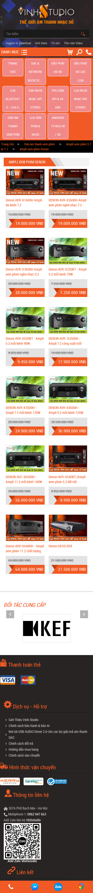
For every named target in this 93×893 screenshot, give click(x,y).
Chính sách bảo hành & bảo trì (29, 684)
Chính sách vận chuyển (24, 714)
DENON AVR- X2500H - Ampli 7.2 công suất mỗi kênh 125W (65, 302)
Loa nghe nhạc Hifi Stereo (80, 79)
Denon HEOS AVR (60, 505)
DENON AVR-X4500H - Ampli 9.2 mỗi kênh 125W (66, 369)
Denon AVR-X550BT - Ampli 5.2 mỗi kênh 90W (25, 300)
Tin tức (55, 43)
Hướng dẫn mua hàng (23, 708)
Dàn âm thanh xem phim (12, 92)
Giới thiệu (41, 43)
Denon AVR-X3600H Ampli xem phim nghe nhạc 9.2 (24, 231)
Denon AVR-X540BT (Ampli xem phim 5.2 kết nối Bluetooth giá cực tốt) (67, 441)
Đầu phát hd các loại (80, 65)
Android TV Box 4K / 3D (57, 92)
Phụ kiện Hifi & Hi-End (58, 79)
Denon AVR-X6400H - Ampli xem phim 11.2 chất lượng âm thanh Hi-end (25, 510)
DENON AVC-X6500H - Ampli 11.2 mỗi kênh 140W (24, 438)
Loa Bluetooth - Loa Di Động (12, 79)
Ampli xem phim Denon (34, 108)
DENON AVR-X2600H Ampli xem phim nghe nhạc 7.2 (67, 162)
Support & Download (18, 43)
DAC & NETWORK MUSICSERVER (35, 65)
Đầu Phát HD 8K (58, 65)
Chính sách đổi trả (21, 702)
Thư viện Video (73, 43)
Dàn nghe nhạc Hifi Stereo (35, 79)
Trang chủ (13, 65)
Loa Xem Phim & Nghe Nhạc (35, 92)
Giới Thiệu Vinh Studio (23, 679)
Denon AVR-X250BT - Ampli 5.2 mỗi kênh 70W (68, 231)
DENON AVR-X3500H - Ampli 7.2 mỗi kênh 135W (23, 369)
